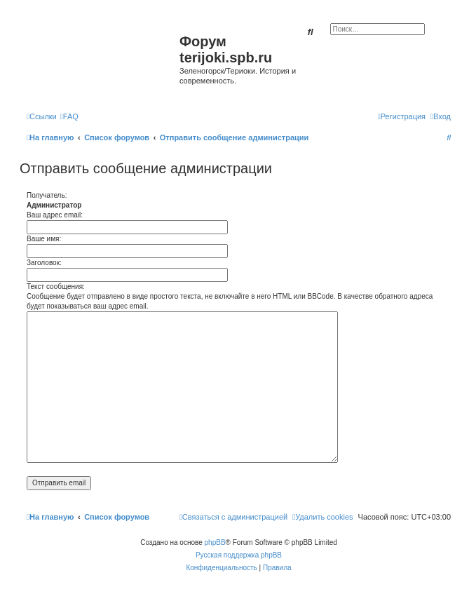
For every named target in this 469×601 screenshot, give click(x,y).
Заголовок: (44, 262)
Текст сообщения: (56, 286)
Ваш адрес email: (55, 215)
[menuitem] (69, 116)
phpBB (215, 542)
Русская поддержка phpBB (239, 555)
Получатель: (47, 195)
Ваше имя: (44, 239)
